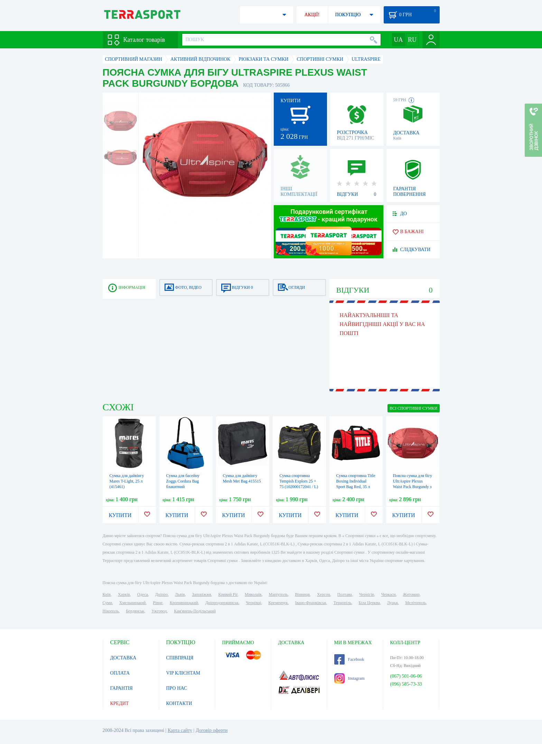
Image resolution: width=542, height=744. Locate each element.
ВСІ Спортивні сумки (414, 408)
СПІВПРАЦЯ (180, 657)
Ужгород (159, 611)
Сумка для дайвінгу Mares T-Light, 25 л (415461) (127, 481)
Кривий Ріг (228, 594)
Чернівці (253, 602)
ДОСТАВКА (123, 657)
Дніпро (161, 594)
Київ (107, 594)
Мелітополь (415, 602)
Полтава (344, 594)
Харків (124, 594)
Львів (180, 594)
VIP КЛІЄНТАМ (183, 673)
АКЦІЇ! (312, 14)
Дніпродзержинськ (222, 602)
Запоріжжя (201, 594)
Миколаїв (253, 594)
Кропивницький (184, 602)
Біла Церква (369, 602)
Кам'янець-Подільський (195, 611)
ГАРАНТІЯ (121, 688)
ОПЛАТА (120, 673)
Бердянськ (135, 611)
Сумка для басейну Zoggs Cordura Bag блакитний (183, 481)
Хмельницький (132, 602)
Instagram (349, 678)
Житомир (411, 594)
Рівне (157, 602)
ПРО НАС (176, 688)
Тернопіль (343, 602)
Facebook (349, 659)
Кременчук (278, 602)
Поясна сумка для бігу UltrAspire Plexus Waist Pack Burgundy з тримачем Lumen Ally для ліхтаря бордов (412, 486)
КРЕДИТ (119, 703)
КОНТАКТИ (179, 703)
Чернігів (366, 594)
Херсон (323, 594)
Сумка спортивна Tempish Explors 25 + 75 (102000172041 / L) (299, 481)
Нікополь (111, 611)
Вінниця (302, 594)
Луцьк (392, 602)
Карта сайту (180, 730)
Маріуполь (278, 594)
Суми (107, 602)
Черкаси (388, 594)
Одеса (142, 594)
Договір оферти (212, 730)
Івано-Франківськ (310, 602)
